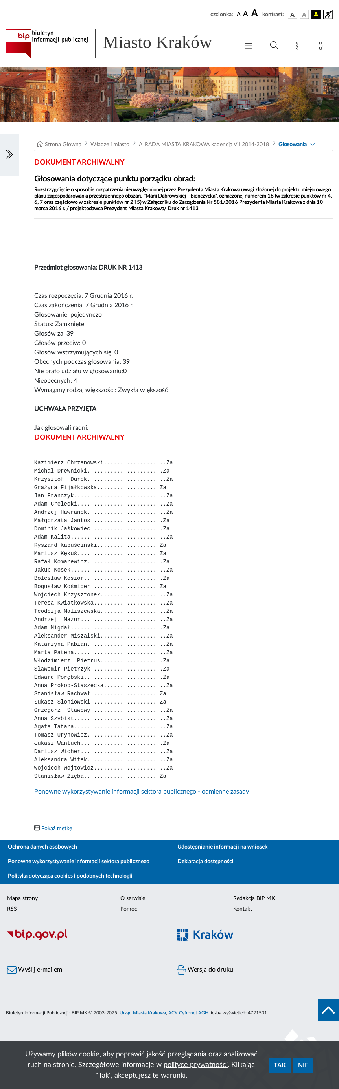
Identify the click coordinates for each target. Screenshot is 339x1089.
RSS (12, 909)
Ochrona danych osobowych (42, 847)
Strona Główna (63, 144)
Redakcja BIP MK (254, 898)
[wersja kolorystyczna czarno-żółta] (316, 14)
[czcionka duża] (256, 13)
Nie (303, 1065)
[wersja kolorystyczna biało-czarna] (304, 14)
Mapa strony (22, 898)
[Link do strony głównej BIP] (118, 43)
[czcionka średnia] (245, 14)
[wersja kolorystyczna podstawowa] (292, 14)
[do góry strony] (328, 1010)
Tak (280, 1065)
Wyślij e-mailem (34, 970)
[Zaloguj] (322, 47)
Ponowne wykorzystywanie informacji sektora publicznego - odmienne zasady (141, 791)
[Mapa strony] (299, 47)
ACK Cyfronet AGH (188, 1012)
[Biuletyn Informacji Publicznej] (85, 939)
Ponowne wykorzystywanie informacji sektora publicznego (78, 861)
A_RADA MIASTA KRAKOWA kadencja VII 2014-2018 (204, 144)
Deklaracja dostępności (205, 861)
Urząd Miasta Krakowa (143, 1012)
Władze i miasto (109, 144)
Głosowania (292, 144)
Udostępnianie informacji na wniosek (222, 847)
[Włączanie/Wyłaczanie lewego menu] (9, 155)
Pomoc (128, 909)
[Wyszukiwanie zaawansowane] (274, 46)
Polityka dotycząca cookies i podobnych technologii (70, 876)
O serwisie (132, 898)
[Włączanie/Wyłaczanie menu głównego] (248, 46)
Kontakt (242, 909)
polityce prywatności (196, 1065)
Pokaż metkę (56, 828)
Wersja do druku (205, 970)
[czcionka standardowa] (239, 14)
